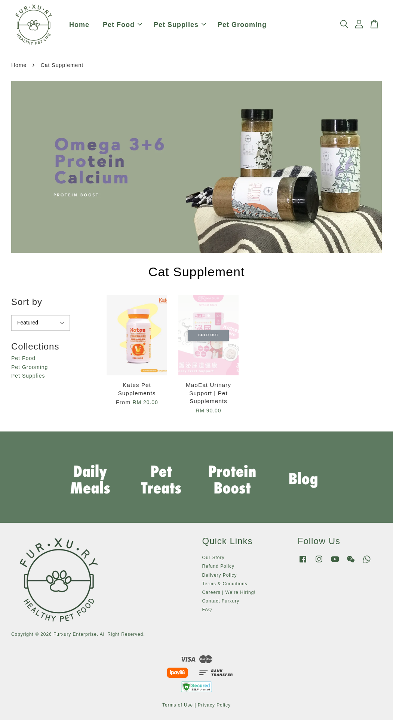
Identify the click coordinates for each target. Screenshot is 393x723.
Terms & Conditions (225, 586)
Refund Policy (218, 569)
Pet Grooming (242, 26)
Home (79, 26)
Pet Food (122, 26)
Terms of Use (177, 708)
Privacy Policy (214, 708)
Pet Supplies (180, 26)
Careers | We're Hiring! (229, 595)
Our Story (213, 560)
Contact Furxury (221, 604)
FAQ (207, 612)
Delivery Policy (219, 577)
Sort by (26, 305)
